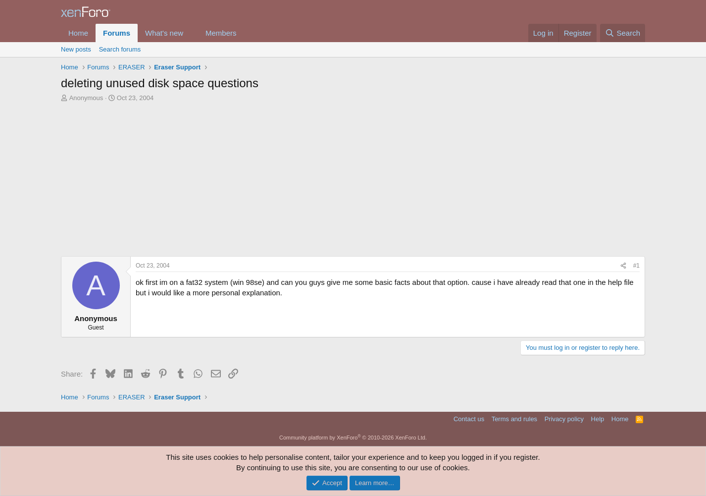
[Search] (622, 33)
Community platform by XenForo (353, 438)
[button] (191, 33)
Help (598, 419)
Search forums (120, 49)
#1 (636, 265)
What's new (164, 33)
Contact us (469, 419)
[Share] (623, 266)
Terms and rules (514, 419)
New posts (76, 49)
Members (221, 33)
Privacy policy (564, 419)
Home (78, 33)
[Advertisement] (353, 177)
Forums (116, 33)
